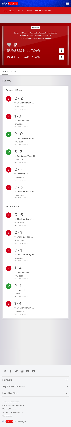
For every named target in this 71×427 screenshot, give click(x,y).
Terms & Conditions (10, 402)
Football (8, 11)
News (20, 11)
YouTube (27, 371)
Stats (5, 71)
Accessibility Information (12, 412)
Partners (7, 380)
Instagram (22, 371)
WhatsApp (33, 371)
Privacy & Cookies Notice (13, 405)
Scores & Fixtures (43, 11)
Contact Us (7, 416)
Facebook (10, 371)
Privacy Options (9, 409)
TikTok (16, 371)
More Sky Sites (10, 393)
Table (13, 71)
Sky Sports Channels (13, 386)
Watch (29, 11)
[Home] (10, 3)
